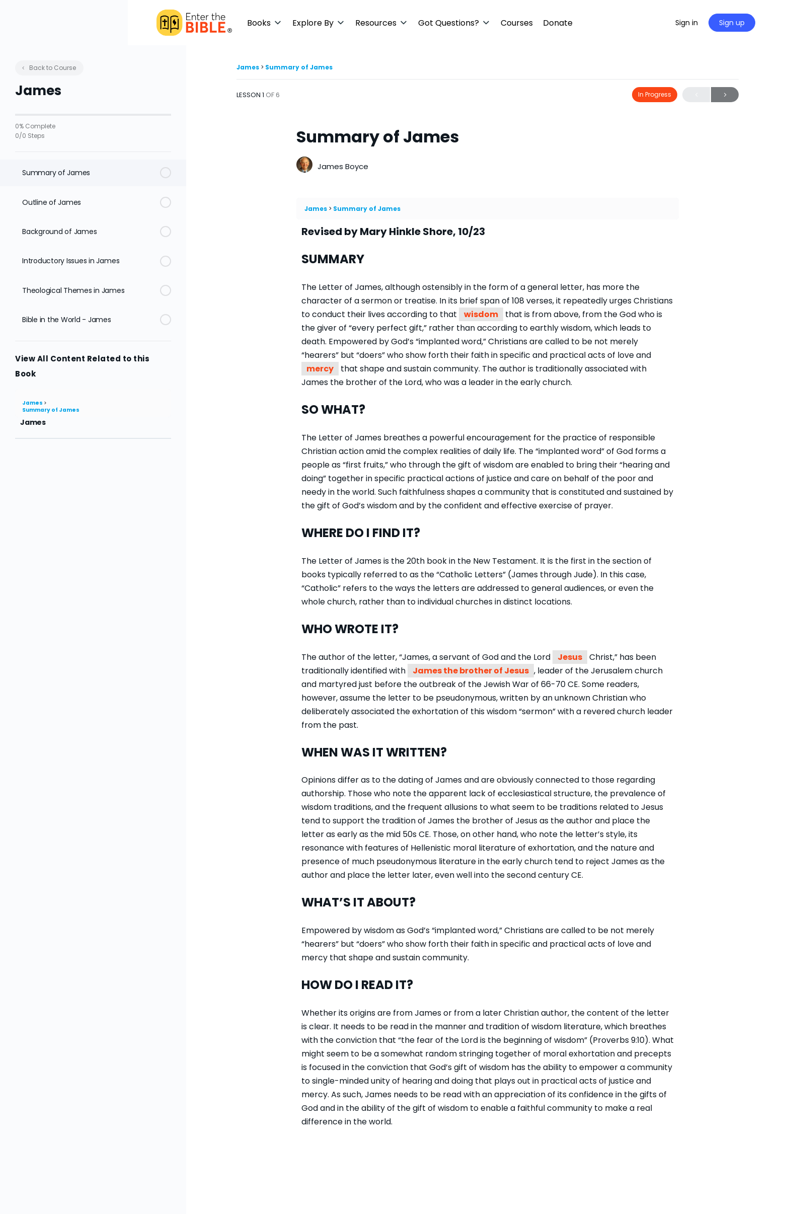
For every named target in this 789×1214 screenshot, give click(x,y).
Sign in (710, 23)
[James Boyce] (304, 166)
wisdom (481, 314)
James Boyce (343, 166)
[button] (299, 23)
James (33, 403)
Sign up (755, 23)
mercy (320, 368)
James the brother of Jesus (471, 670)
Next (725, 95)
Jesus (570, 657)
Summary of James (51, 410)
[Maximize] (677, 23)
